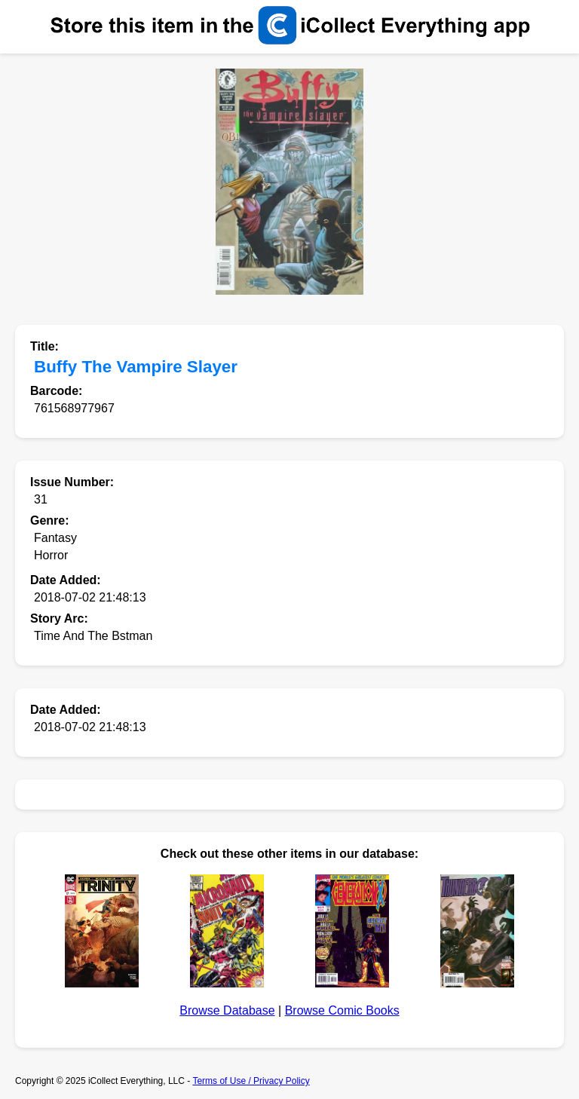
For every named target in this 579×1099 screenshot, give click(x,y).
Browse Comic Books (342, 1010)
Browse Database (226, 1010)
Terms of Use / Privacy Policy (250, 1081)
